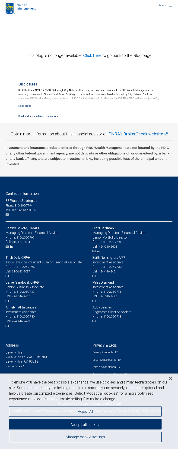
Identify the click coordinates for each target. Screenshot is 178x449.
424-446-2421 (108, 271)
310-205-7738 (112, 316)
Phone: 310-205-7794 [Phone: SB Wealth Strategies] (19, 205)
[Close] (170, 379)
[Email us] (8, 215)
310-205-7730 (112, 267)
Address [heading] (12, 345)
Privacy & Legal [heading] (105, 345)
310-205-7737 (25, 292)
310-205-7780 (25, 316)
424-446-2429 (21, 321)
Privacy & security (103, 352)
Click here (92, 55)
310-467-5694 (21, 242)
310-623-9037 (21, 271)
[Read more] (25, 106)
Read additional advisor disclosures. (38, 116)
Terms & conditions (104, 367)
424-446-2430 (21, 296)
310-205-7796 (25, 267)
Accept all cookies (85, 424)
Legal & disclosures (104, 360)
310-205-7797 (25, 237)
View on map (14, 366)
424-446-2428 (108, 296)
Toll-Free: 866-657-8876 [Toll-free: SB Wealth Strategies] (20, 210)
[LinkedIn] (12, 247)
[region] (89, 411)
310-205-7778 (112, 292)
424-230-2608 (108, 247)
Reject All (85, 411)
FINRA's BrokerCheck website (135, 134)
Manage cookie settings (85, 437)
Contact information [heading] (22, 193)
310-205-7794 (112, 242)
